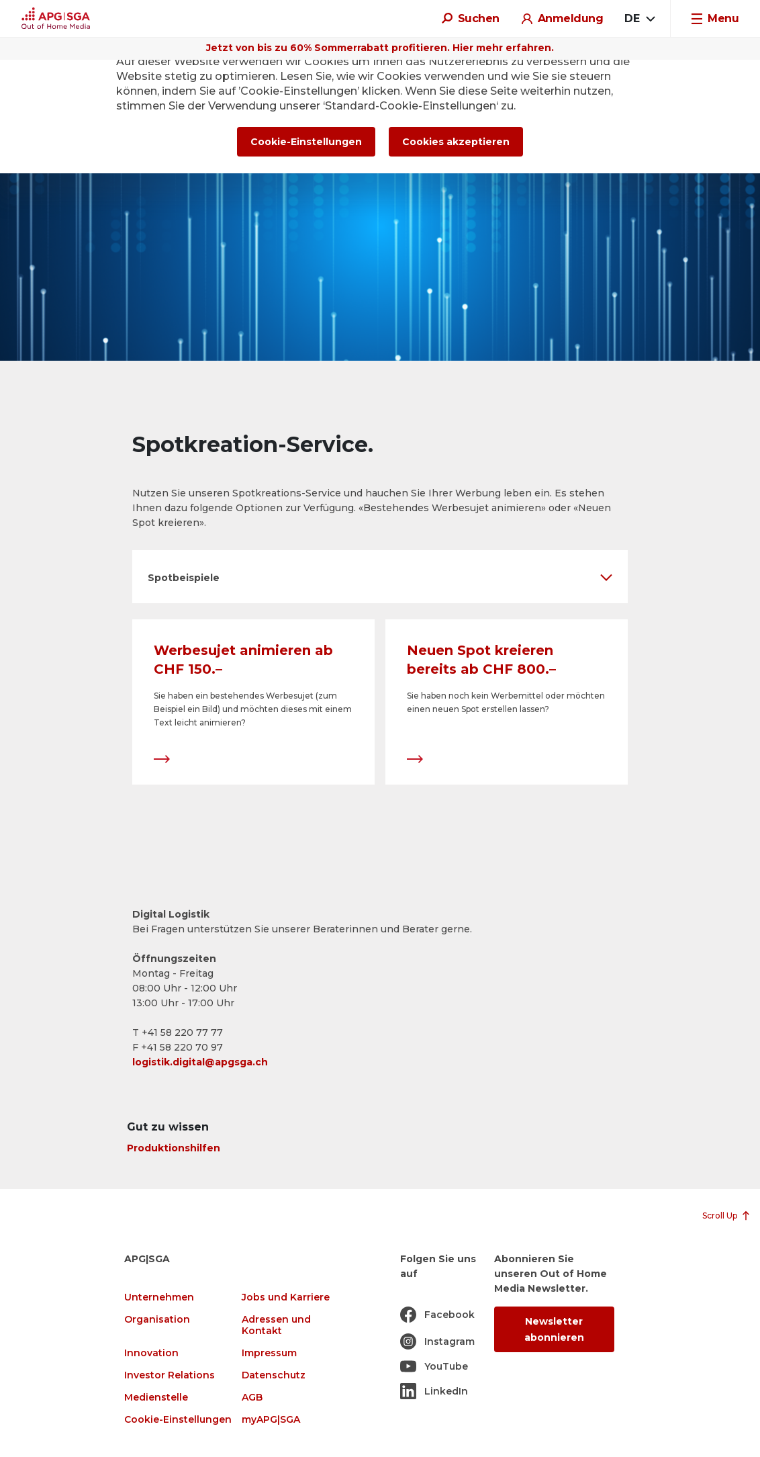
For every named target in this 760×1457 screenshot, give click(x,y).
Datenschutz (273, 1375)
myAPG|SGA (271, 1419)
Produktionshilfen (173, 1148)
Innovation (151, 1353)
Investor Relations (169, 1375)
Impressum (269, 1353)
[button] (380, 576)
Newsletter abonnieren (554, 1329)
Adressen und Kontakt (276, 1325)
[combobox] (639, 19)
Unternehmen (159, 1297)
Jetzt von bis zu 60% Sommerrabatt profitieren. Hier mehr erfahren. (380, 48)
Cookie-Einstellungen (178, 1419)
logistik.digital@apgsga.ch (200, 1062)
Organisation (157, 1319)
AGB (252, 1397)
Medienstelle (156, 1397)
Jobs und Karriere (286, 1297)
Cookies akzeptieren (456, 142)
